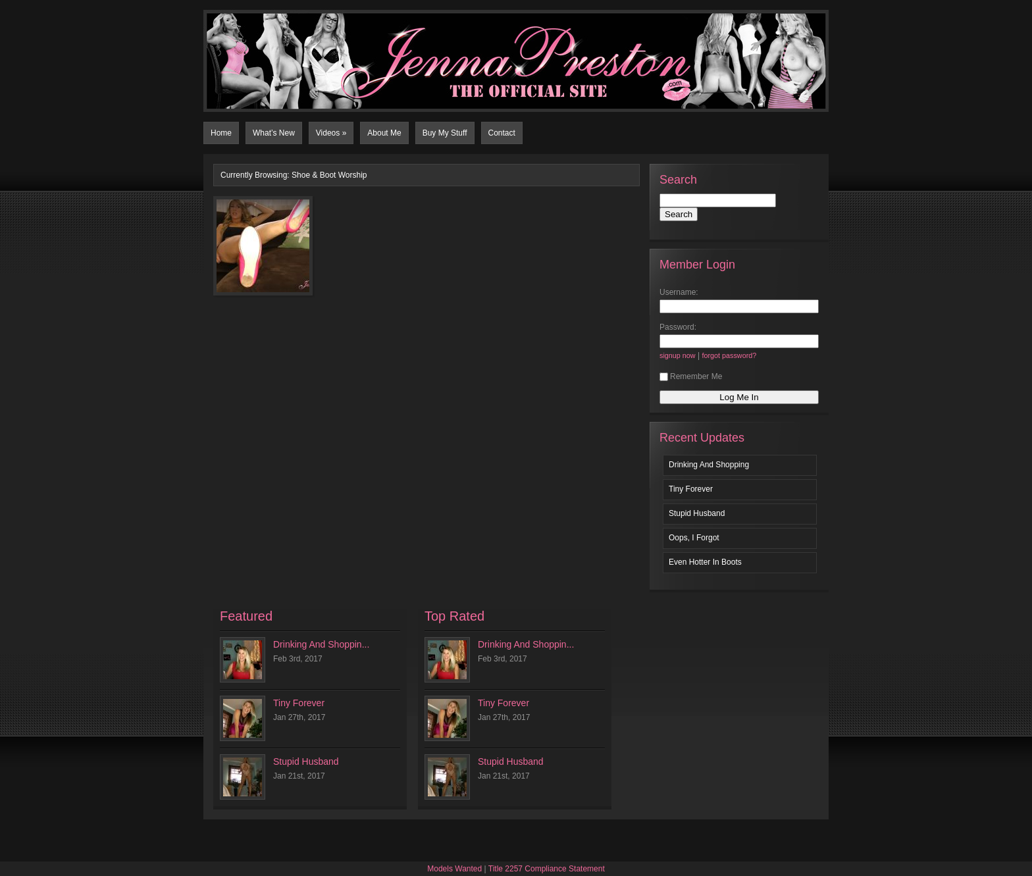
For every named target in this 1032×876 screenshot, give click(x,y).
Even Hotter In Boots (705, 562)
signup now (677, 355)
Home (221, 133)
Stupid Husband (697, 513)
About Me (384, 133)
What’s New (274, 133)
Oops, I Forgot (694, 537)
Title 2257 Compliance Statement (546, 868)
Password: (677, 327)
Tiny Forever (691, 489)
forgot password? (729, 355)
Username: (678, 292)
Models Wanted (454, 868)
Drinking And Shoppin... (321, 644)
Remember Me (690, 376)
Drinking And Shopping (709, 464)
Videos (331, 133)
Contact (501, 133)
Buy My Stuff (445, 133)
